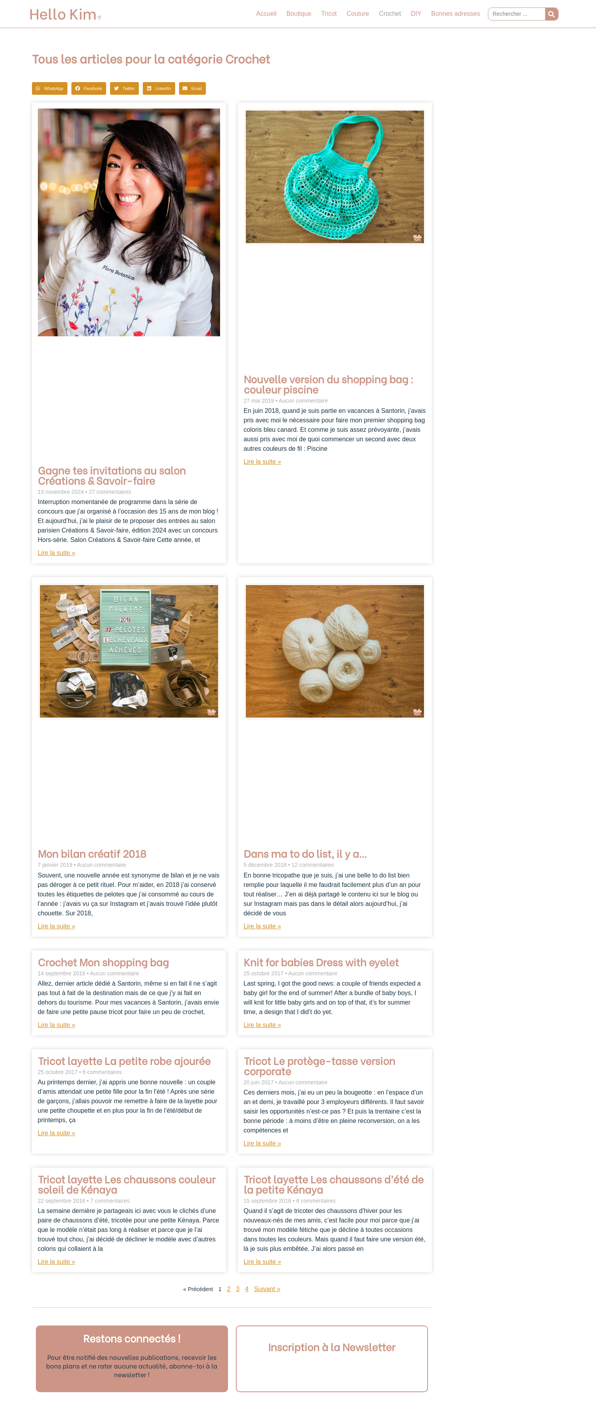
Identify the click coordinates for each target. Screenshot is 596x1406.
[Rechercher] (551, 14)
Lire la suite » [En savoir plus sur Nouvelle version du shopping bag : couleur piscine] (262, 461)
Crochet (390, 13)
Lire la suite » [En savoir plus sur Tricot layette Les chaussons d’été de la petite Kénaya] (262, 1261)
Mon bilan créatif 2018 (92, 852)
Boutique (298, 13)
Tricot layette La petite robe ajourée (124, 1060)
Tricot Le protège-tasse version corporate (319, 1065)
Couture (358, 13)
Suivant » (267, 1289)
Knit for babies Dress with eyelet (321, 961)
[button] (49, 88)
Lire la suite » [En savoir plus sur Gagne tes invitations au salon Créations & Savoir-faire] (56, 552)
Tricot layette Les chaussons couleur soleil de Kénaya (126, 1183)
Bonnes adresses (455, 13)
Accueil (266, 13)
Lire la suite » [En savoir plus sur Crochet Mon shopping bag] (56, 1025)
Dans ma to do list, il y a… (305, 852)
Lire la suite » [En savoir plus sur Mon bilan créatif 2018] (56, 926)
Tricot (328, 13)
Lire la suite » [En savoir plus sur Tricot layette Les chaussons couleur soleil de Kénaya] (56, 1261)
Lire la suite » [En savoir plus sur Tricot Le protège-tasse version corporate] (262, 1143)
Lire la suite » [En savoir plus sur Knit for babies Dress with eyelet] (262, 1025)
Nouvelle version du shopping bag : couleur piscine (329, 383)
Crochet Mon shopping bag (103, 961)
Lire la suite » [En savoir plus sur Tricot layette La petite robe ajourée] (56, 1133)
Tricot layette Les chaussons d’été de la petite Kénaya (334, 1183)
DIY (416, 13)
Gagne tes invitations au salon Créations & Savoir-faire (112, 474)
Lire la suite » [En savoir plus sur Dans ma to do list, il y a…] (262, 926)
